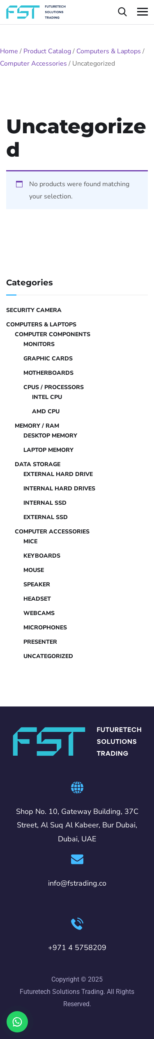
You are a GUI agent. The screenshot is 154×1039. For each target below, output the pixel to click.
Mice (30, 541)
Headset (37, 599)
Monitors (39, 344)
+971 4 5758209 (77, 947)
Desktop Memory (50, 436)
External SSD (45, 517)
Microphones (45, 627)
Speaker (36, 584)
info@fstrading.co (77, 883)
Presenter (40, 642)
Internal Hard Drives (59, 488)
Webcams (39, 613)
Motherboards (48, 373)
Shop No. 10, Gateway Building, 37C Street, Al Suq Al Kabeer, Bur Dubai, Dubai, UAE (77, 825)
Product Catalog (47, 51)
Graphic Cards (48, 358)
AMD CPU (46, 411)
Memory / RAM (37, 426)
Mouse (33, 570)
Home (9, 51)
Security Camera (34, 310)
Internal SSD (45, 503)
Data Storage (37, 464)
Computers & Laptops (108, 51)
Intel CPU (47, 397)
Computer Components (52, 334)
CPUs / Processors (53, 387)
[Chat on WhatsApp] (17, 1021)
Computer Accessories (33, 63)
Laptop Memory (48, 450)
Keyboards (41, 556)
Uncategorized (48, 656)
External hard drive (58, 474)
